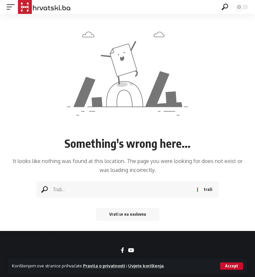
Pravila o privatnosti (104, 265)
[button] (231, 266)
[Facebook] (122, 250)
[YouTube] (131, 250)
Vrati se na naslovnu (127, 214)
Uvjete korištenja (146, 265)
